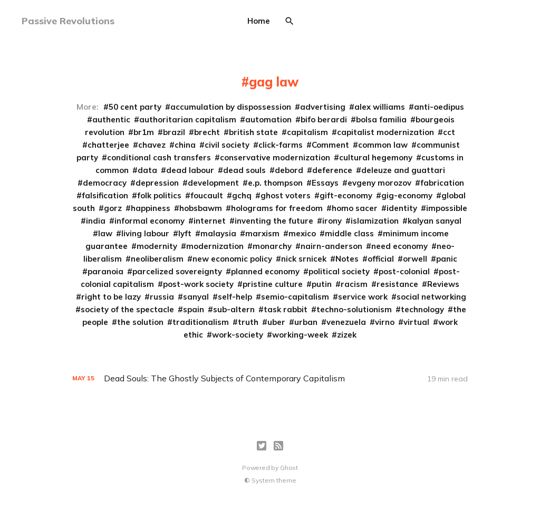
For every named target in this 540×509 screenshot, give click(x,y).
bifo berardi (324, 119)
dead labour (190, 170)
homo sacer (355, 208)
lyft (184, 233)
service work (363, 297)
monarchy (272, 246)
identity (402, 208)
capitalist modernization (385, 132)
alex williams (379, 107)
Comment (330, 145)
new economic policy (232, 259)
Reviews (443, 284)
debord (289, 170)
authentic (111, 119)
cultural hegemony (375, 157)
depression (157, 183)
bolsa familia (381, 119)
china (185, 145)
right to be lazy (111, 297)
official (381, 259)
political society (339, 271)
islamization (375, 221)
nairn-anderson (331, 246)
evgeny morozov (379, 183)
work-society (237, 335)
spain (193, 309)
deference (332, 170)
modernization (215, 246)
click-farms (280, 145)
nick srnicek (303, 259)
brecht (207, 132)
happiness (150, 208)
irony (332, 221)
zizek (346, 335)
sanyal (196, 297)
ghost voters (286, 195)
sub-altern (234, 309)
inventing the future (274, 221)
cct (449, 132)
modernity (157, 246)
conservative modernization (275, 157)
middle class (349, 233)
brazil (174, 132)
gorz (113, 208)
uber (276, 322)
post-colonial (404, 271)
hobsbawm (200, 208)
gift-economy (346, 195)
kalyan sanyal (434, 221)
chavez (152, 145)
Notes (347, 259)
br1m (143, 132)
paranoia (105, 271)
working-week (300, 335)
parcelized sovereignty (177, 271)
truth (248, 322)
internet (210, 221)
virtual (416, 322)
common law (383, 145)
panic (446, 259)
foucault (206, 195)
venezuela (346, 322)
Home (258, 21)
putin (322, 284)
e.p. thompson (275, 183)
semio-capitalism (295, 297)
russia (162, 297)
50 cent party (135, 107)
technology (422, 309)
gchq (242, 195)
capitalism (307, 132)
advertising (322, 107)
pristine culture (273, 284)
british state (253, 132)
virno (384, 322)
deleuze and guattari (403, 170)
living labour (145, 233)
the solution (140, 322)
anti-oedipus (439, 107)
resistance (397, 284)
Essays (325, 183)
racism (354, 284)
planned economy (265, 271)
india (95, 221)
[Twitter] (261, 445)
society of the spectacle (127, 309)
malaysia (218, 233)
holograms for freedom (277, 208)
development (213, 183)
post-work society (198, 284)
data (147, 170)
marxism (262, 233)
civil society (227, 145)
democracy (105, 183)
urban (305, 322)
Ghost (289, 468)
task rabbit (285, 309)
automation (268, 119)
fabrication (442, 183)
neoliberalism (157, 259)
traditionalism (200, 322)
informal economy (149, 221)
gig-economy (406, 195)
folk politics (159, 195)
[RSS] (278, 445)
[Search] (289, 21)
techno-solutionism (354, 309)
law (105, 233)
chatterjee (108, 145)
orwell (415, 259)
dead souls (244, 170)
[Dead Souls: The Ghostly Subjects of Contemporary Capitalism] (270, 378)
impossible (446, 208)
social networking (431, 297)
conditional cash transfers (159, 157)
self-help (235, 297)
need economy (399, 246)
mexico (302, 233)
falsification (105, 195)
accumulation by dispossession (230, 107)
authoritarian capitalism (187, 119)
